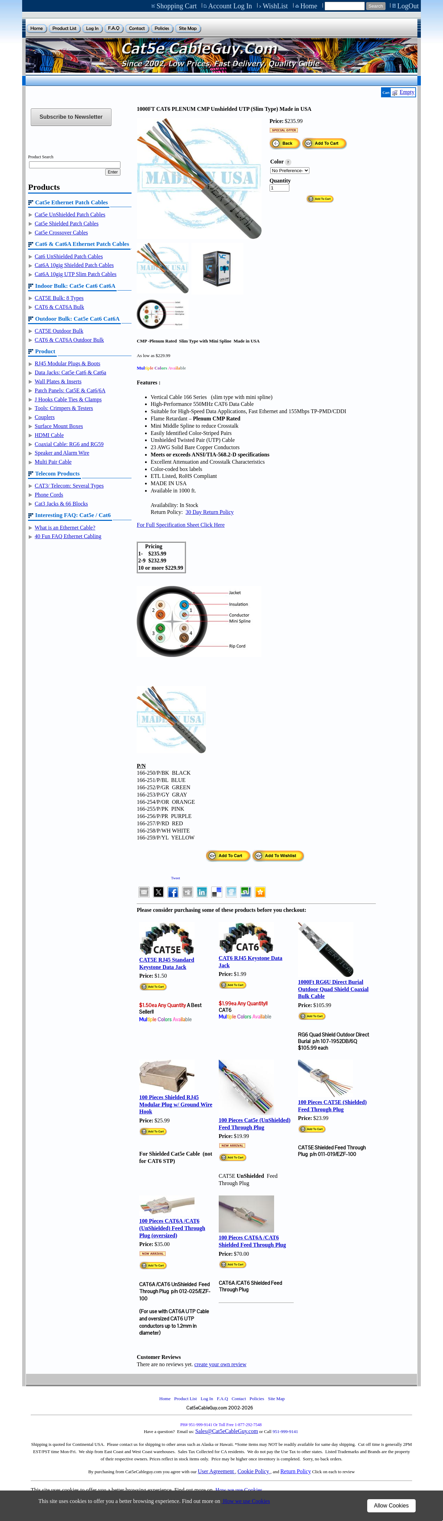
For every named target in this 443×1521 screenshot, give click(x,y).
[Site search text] (345, 6)
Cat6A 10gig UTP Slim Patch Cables (75, 274)
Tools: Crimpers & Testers (64, 408)
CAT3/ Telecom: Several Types (69, 486)
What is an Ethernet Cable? (65, 528)
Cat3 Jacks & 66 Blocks (61, 504)
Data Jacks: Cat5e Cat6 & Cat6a (70, 372)
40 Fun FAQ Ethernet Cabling (68, 536)
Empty (407, 92)
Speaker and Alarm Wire (62, 453)
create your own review (220, 1364)
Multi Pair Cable (53, 462)
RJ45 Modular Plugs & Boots (67, 363)
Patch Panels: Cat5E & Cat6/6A (70, 390)
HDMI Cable (49, 435)
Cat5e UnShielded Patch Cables (70, 214)
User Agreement (216, 1471)
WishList (275, 6)
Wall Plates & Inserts (58, 381)
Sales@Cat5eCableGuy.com (226, 1431)
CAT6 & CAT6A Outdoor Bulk (69, 340)
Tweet (175, 878)
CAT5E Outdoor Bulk (59, 331)
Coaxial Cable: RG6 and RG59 (69, 444)
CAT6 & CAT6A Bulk (59, 307)
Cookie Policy (253, 1471)
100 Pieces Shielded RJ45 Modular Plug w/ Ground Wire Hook (175, 1104)
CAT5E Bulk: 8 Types (59, 298)
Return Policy (295, 1471)
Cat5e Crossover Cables (61, 232)
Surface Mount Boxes (59, 426)
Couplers (45, 417)
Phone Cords (49, 495)
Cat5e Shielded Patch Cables (66, 223)
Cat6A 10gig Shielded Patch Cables (74, 265)
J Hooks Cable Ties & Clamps (68, 399)
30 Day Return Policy (210, 512)
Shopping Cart (176, 6)
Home (308, 6)
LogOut (408, 6)
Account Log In (230, 6)
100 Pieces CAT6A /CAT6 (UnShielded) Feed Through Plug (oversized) (172, 1228)
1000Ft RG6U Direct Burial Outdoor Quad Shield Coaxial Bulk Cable (333, 989)
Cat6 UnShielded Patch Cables (69, 256)
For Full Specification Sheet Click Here (181, 525)
